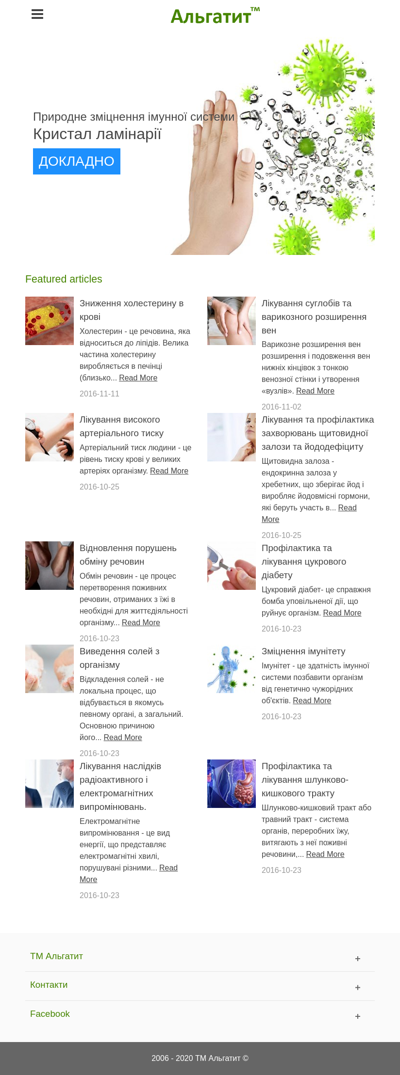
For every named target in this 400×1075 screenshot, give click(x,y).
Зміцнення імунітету (303, 651)
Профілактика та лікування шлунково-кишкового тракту (305, 779)
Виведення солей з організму (119, 658)
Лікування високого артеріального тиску (122, 426)
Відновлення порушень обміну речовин (128, 555)
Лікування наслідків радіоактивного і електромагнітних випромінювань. (120, 786)
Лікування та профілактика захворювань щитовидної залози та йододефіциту (318, 433)
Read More (138, 378)
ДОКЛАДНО (77, 161)
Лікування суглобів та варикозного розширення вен (314, 316)
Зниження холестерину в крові (131, 310)
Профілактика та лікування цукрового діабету (304, 561)
